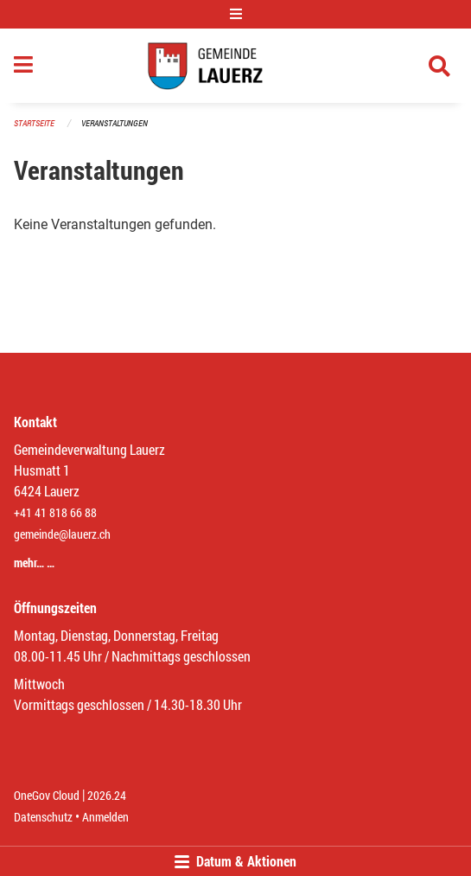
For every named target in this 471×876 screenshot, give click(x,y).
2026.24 (106, 795)
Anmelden (105, 817)
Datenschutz (43, 817)
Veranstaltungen (114, 123)
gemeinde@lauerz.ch (62, 534)
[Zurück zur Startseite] (235, 66)
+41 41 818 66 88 (55, 512)
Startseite (34, 123)
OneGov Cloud (47, 795)
